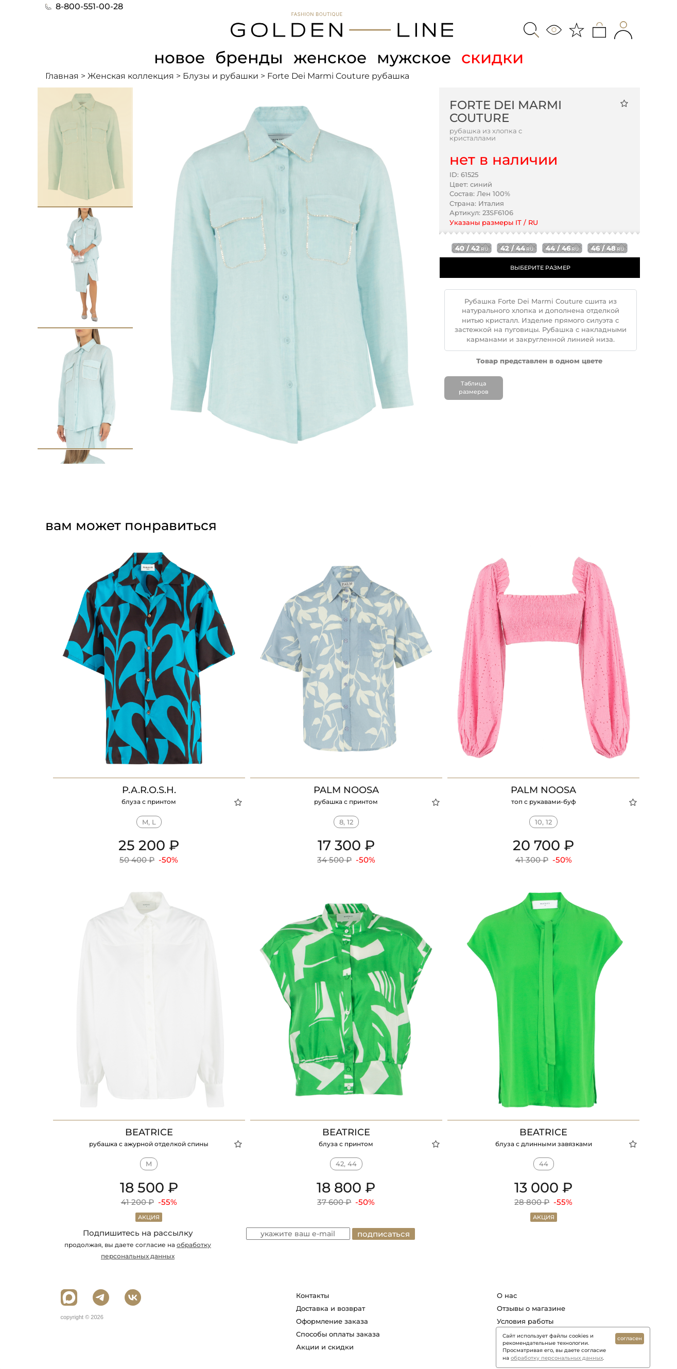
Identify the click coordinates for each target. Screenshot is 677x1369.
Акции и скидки (325, 1346)
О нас (507, 1295)
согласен (629, 1338)
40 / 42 (471, 247)
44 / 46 (562, 247)
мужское (416, 57)
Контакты (312, 1295)
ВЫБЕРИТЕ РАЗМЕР (540, 267)
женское (330, 57)
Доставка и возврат (330, 1308)
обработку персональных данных (557, 1358)
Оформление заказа (332, 1321)
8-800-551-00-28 (84, 6)
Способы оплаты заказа (338, 1333)
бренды (249, 57)
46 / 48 (607, 247)
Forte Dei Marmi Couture (505, 111)
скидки (495, 57)
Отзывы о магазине (531, 1308)
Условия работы (525, 1321)
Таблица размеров (473, 387)
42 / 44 (516, 247)
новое (178, 57)
